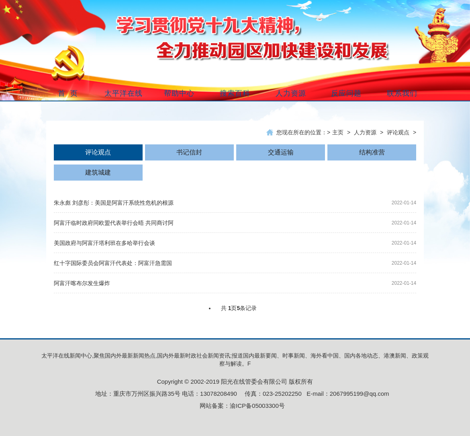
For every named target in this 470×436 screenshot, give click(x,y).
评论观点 (398, 132)
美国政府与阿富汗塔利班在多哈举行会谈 (104, 243)
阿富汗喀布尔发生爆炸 (82, 283)
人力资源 (365, 132)
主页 (337, 132)
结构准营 (372, 152)
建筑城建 (98, 172)
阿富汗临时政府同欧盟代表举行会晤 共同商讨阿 (114, 223)
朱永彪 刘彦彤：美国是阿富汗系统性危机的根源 (114, 202)
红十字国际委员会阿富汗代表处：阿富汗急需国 (113, 263)
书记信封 (189, 152)
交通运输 (281, 152)
